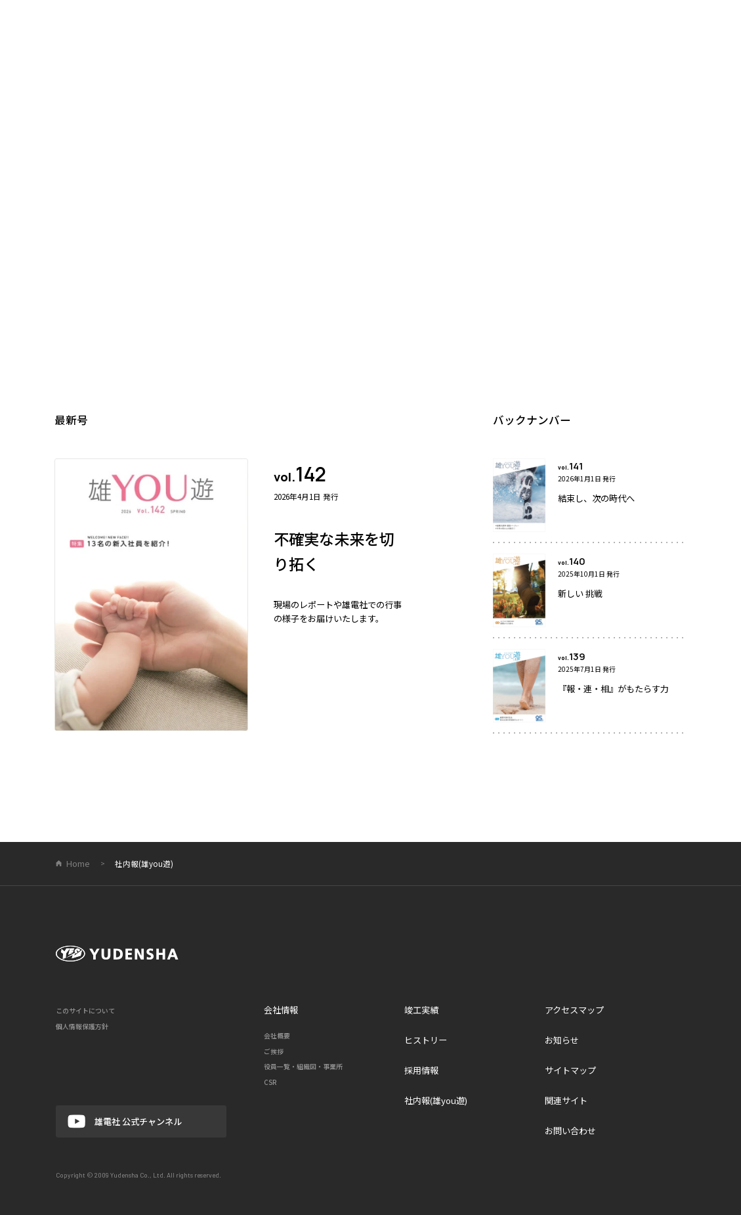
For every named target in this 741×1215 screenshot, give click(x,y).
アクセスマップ (574, 1010)
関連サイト (566, 1100)
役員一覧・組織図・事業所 (303, 1066)
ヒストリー (425, 1040)
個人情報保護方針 (82, 1026)
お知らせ (562, 1040)
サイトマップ (570, 1070)
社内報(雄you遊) (435, 1100)
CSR (270, 1082)
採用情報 (421, 1070)
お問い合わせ (570, 1130)
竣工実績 (421, 1010)
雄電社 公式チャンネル (124, 1121)
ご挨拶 (274, 1051)
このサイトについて (85, 1010)
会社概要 (277, 1035)
